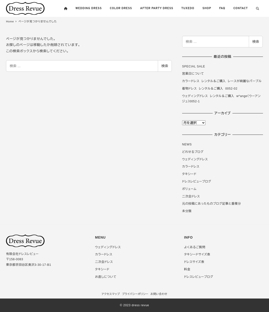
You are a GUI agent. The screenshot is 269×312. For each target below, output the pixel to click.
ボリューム (189, 189)
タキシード (189, 174)
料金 (187, 269)
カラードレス (190, 166)
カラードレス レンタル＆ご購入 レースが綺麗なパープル (222, 81)
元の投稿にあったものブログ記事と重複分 (211, 203)
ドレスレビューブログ (196, 181)
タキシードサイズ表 (197, 254)
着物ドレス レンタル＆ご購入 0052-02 (209, 88)
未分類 (187, 211)
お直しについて (105, 277)
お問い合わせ (158, 293)
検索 (164, 66)
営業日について (193, 73)
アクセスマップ (111, 293)
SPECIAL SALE (193, 66)
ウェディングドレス (195, 159)
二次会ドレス (191, 196)
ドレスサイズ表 (194, 262)
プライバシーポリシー (135, 293)
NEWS (187, 144)
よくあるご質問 (194, 247)
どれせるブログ (193, 152)
